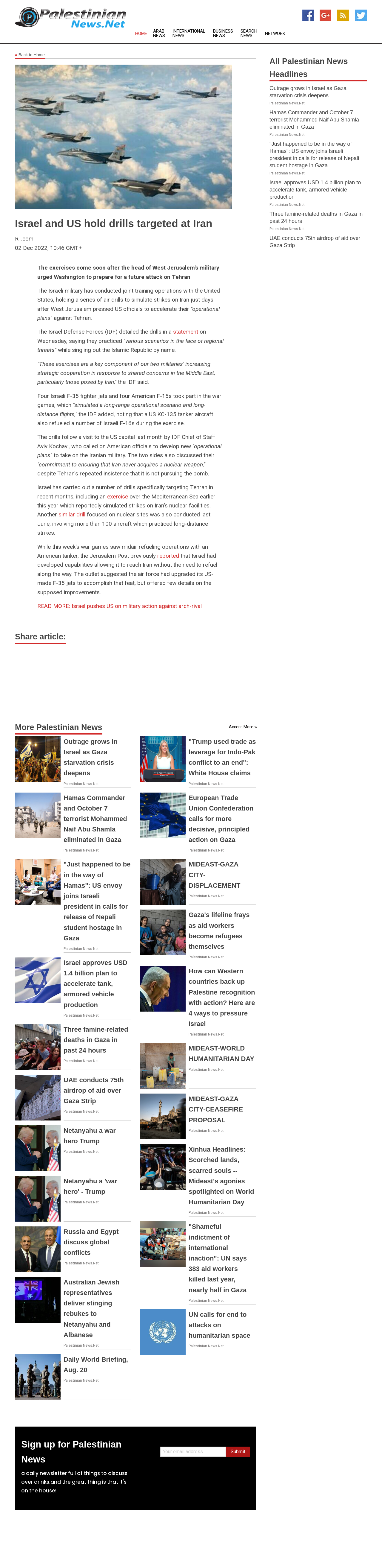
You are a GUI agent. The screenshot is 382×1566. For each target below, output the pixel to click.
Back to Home (30, 55)
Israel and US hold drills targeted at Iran (113, 223)
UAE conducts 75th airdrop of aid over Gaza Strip (94, 1090)
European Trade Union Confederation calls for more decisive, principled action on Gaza (221, 819)
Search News (249, 33)
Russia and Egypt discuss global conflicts (91, 1242)
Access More (241, 726)
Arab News (159, 33)
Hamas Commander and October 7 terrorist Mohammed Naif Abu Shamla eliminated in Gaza (95, 819)
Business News (223, 33)
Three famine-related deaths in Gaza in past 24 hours (96, 1040)
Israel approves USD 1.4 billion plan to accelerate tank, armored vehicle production (95, 984)
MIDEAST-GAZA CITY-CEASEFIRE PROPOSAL (216, 1109)
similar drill (71, 514)
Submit (238, 1451)
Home (141, 33)
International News (188, 33)
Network (275, 33)
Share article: (40, 636)
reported (168, 555)
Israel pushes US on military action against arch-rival (119, 606)
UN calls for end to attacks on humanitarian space (219, 1325)
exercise (117, 496)
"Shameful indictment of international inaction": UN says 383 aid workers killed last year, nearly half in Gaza (218, 1258)
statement (185, 331)
